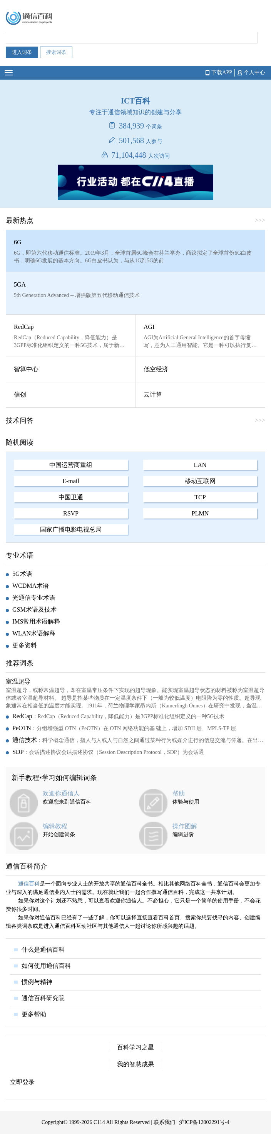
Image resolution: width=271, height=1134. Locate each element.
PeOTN (21, 728)
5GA (20, 284)
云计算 (153, 394)
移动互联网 (200, 481)
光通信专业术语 (33, 597)
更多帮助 (34, 1014)
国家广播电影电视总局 (71, 529)
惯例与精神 (37, 982)
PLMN (200, 513)
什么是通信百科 (43, 949)
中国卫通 (71, 497)
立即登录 (22, 1082)
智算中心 (26, 369)
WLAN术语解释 (33, 633)
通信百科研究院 (43, 998)
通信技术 (24, 740)
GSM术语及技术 (34, 609)
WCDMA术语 (30, 585)
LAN (200, 465)
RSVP (71, 513)
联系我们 (164, 1122)
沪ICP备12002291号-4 (204, 1122)
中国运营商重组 (70, 465)
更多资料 (24, 645)
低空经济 (156, 369)
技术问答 (19, 420)
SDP (17, 752)
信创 (20, 394)
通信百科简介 (26, 866)
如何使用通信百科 (46, 965)
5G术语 (22, 573)
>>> (260, 220)
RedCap (24, 327)
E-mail (70, 481)
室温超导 (18, 681)
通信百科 (29, 884)
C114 (99, 1122)
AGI (149, 327)
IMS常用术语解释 (36, 621)
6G (18, 242)
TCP (200, 497)
